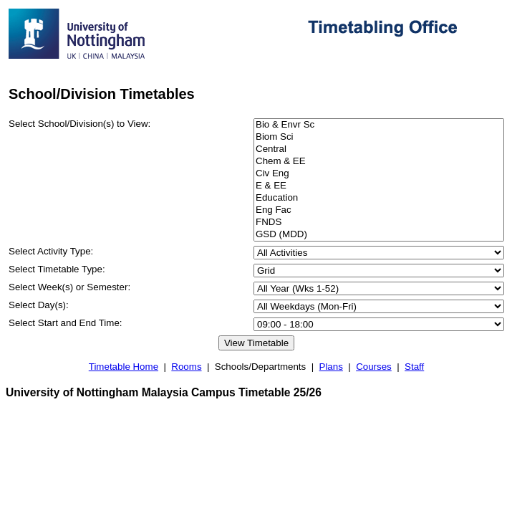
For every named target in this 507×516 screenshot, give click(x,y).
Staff (414, 366)
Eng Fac (378, 210)
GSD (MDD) (378, 235)
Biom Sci (378, 137)
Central (378, 149)
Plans (331, 366)
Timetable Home (123, 366)
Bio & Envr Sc (378, 125)
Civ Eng (378, 174)
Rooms (186, 366)
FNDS (378, 222)
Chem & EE (378, 162)
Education (378, 198)
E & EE (378, 186)
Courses (374, 366)
